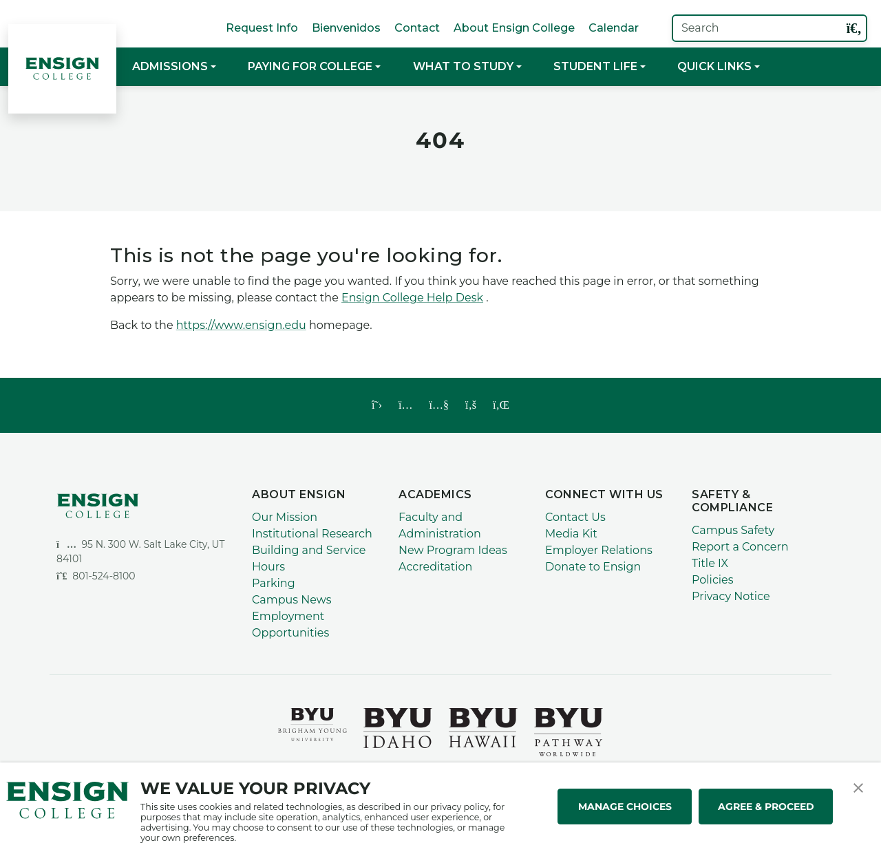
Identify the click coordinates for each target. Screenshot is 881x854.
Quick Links (714, 66)
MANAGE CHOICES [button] (625, 806)
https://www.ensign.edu (241, 325)
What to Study (463, 66)
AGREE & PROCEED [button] (766, 806)
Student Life (595, 66)
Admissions (170, 66)
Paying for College (310, 66)
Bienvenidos (346, 27)
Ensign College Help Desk (412, 297)
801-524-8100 (96, 576)
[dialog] (839, 812)
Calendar (613, 27)
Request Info (262, 27)
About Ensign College (514, 27)
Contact (417, 27)
